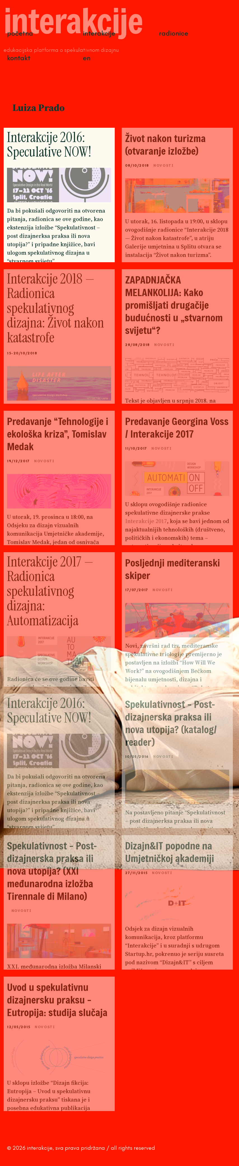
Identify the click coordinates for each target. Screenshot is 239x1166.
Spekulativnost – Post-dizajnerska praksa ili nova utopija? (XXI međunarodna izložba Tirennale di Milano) (52, 871)
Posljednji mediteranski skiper (172, 569)
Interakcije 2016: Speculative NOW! (49, 144)
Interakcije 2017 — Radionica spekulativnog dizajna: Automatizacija (50, 591)
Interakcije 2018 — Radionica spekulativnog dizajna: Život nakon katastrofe (55, 308)
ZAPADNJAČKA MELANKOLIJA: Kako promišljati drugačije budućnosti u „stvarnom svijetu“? (174, 305)
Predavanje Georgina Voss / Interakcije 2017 (177, 427)
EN (86, 58)
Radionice (173, 33)
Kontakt (19, 58)
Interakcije (99, 33)
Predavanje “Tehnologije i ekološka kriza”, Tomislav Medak (57, 434)
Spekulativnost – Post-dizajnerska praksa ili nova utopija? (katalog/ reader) (171, 723)
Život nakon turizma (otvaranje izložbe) (165, 144)
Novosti (163, 165)
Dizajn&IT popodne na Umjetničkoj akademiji (169, 852)
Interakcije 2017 (146, 521)
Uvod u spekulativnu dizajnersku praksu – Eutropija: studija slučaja (57, 1000)
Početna (20, 33)
